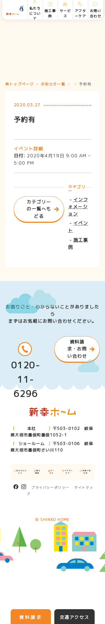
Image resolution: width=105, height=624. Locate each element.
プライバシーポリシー (50, 487)
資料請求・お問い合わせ (77, 349)
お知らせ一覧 (53, 84)
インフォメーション (78, 207)
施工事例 (37, 471)
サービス (51, 471)
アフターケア (67, 471)
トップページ (19, 84)
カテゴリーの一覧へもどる (39, 209)
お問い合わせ (85, 471)
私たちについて (20, 471)
